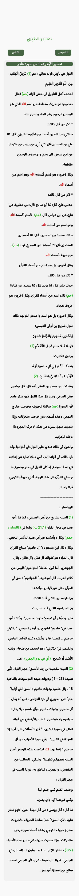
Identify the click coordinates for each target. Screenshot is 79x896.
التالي (15, 52)
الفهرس (63, 52)
